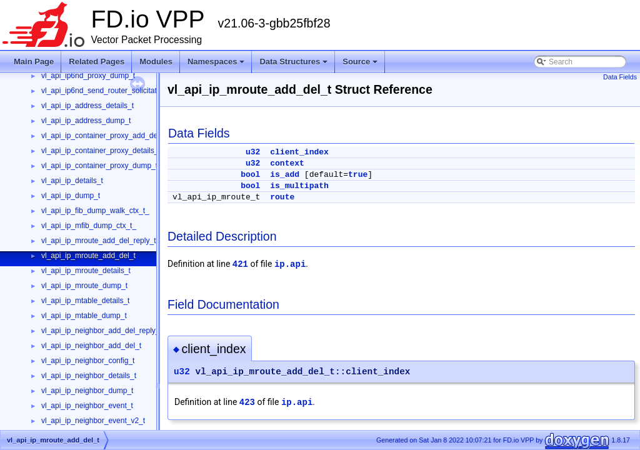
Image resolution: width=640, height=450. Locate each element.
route (282, 197)
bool (250, 174)
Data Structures (293, 61)
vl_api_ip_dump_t (70, 195)
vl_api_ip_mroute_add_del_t (88, 255)
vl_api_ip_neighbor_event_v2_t (93, 420)
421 (240, 264)
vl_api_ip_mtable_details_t (85, 300)
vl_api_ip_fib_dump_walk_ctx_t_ (95, 210)
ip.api (290, 264)
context (287, 163)
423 (247, 403)
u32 (253, 152)
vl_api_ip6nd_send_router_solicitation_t (107, 90)
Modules (155, 61)
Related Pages (96, 61)
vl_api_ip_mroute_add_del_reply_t (98, 240)
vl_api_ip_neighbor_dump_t (87, 390)
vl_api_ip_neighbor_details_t (88, 375)
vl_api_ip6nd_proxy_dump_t (88, 75)
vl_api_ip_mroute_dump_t (84, 285)
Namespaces (216, 61)
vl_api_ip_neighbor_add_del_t (91, 345)
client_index (299, 152)
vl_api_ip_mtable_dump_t (84, 315)
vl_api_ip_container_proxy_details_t (101, 150)
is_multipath (299, 186)
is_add (284, 174)
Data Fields (620, 77)
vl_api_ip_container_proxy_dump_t (99, 165)
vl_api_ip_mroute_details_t (86, 270)
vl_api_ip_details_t (72, 180)
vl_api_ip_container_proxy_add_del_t (103, 135)
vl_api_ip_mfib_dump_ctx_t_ (88, 225)
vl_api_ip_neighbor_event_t (87, 405)
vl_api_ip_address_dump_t (86, 120)
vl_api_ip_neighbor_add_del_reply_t (101, 330)
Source (360, 61)
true (358, 174)
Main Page (34, 61)
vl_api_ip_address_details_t (87, 105)
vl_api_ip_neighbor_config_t (87, 360)
